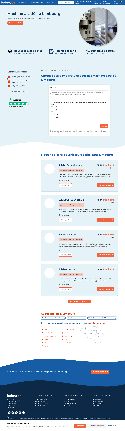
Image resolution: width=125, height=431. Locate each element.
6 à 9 (55, 109)
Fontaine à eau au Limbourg (76, 318)
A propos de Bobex (41, 399)
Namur (45, 346)
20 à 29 (56, 115)
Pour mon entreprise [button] (37, 2)
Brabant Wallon (47, 333)
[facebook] (9, 412)
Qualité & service (40, 401)
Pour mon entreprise (51, 70)
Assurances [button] (50, 2)
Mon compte (67, 405)
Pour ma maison (97, 399)
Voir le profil (66, 185)
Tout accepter (80, 425)
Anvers (45, 329)
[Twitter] (13, 412)
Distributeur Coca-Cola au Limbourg (53, 318)
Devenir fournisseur (69, 399)
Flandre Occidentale (49, 336)
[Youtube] (16, 412)
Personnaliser (112, 425)
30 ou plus (57, 117)
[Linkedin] (23, 412)
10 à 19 (56, 112)
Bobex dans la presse (41, 403)
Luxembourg (66, 343)
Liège (44, 343)
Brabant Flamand (68, 329)
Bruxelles (65, 333)
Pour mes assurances (98, 403)
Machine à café (63, 70)
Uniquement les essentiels (96, 425)
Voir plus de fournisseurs (79, 301)
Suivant (104, 126)
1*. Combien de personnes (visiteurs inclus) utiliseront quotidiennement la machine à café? (78, 103)
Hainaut (45, 339)
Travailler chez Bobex (70, 403)
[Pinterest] (20, 412)
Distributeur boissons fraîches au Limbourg (102, 318)
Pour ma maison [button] (23, 2)
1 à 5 (55, 107)
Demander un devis (105, 185)
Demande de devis (100, 371)
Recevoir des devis (15, 23)
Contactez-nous (40, 405)
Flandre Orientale (68, 336)
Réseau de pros (96, 405)
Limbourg (65, 339)
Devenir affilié (68, 401)
